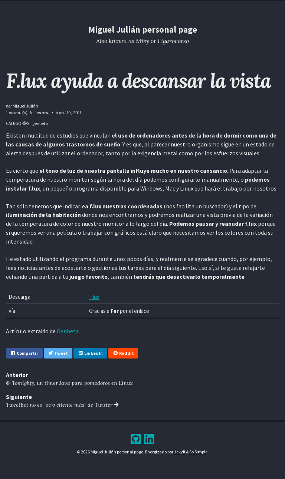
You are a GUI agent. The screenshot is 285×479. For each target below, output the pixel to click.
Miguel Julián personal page (142, 29)
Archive (148, 7)
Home (96, 7)
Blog (121, 7)
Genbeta (68, 331)
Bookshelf (182, 7)
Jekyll (179, 452)
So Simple (198, 452)
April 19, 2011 (68, 112)
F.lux (94, 296)
